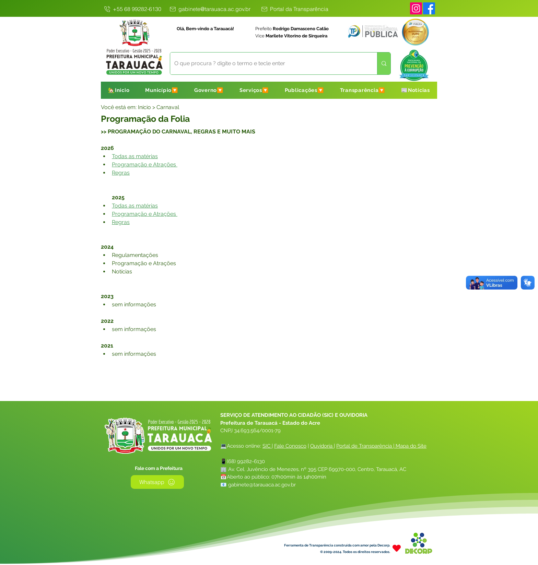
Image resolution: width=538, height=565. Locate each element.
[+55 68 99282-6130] (132, 9)
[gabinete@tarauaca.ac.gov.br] (209, 9)
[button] (162, 90)
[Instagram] (416, 8)
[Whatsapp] (157, 482)
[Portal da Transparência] (294, 9)
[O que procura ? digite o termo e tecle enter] (268, 63)
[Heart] (396, 548)
